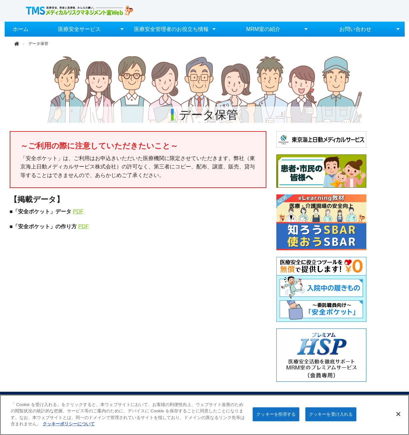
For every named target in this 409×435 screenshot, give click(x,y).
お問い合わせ (355, 29)
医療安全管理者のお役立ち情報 (171, 29)
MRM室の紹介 (263, 29)
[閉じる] (398, 414)
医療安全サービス (79, 29)
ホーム (21, 29)
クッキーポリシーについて (69, 423)
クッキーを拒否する (276, 414)
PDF (78, 211)
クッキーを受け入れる (331, 414)
